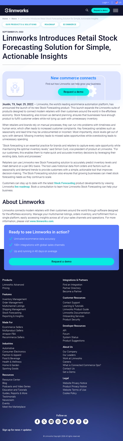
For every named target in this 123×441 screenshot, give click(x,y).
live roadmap (22, 186)
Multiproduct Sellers (12, 330)
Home (5, 18)
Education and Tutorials (14, 389)
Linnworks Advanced (13, 284)
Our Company (70, 351)
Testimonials (9, 396)
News (14, 18)
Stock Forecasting (64, 183)
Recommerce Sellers (13, 337)
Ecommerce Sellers (12, 327)
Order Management (12, 302)
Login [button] (104, 2)
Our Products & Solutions (21, 24)
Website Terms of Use (74, 389)
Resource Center (11, 379)
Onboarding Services (73, 316)
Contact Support (71, 302)
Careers (67, 361)
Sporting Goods (10, 368)
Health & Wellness (12, 361)
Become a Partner (72, 291)
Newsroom (8, 400)
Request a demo (100, 10)
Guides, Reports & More (14, 393)
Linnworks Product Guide (76, 309)
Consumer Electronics (14, 351)
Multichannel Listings (13, 306)
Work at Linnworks (72, 358)
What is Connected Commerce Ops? (82, 365)
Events (6, 403)
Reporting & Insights (13, 316)
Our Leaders (69, 355)
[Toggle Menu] (115, 10)
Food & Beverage (11, 358)
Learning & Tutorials (73, 306)
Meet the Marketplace (14, 406)
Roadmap (50, 24)
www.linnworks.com (41, 221)
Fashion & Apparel (11, 355)
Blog (4, 383)
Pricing (5, 288)
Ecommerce (69, 24)
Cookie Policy (70, 393)
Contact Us (69, 368)
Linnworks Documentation (76, 312)
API (64, 330)
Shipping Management (14, 309)
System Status (70, 337)
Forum (66, 333)
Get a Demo (69, 372)
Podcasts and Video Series (16, 386)
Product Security (71, 319)
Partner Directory (72, 288)
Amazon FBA (9, 333)
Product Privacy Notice (75, 386)
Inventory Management (14, 299)
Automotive (8, 348)
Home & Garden (10, 365)
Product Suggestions (74, 340)
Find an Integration (72, 284)
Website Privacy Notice (75, 383)
